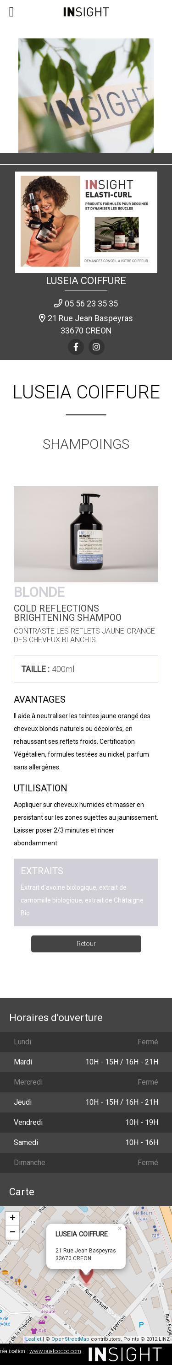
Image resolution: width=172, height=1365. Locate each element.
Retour (86, 943)
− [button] (13, 1233)
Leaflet (33, 1339)
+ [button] (13, 1218)
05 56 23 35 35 (91, 303)
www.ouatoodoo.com (55, 1351)
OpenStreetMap (70, 1339)
